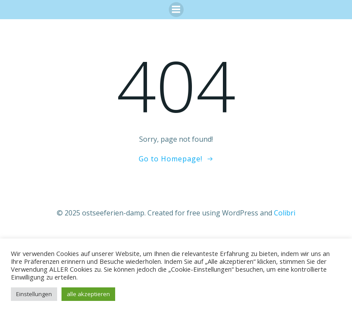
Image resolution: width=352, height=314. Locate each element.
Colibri (284, 213)
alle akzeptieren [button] (88, 294)
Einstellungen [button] (34, 294)
